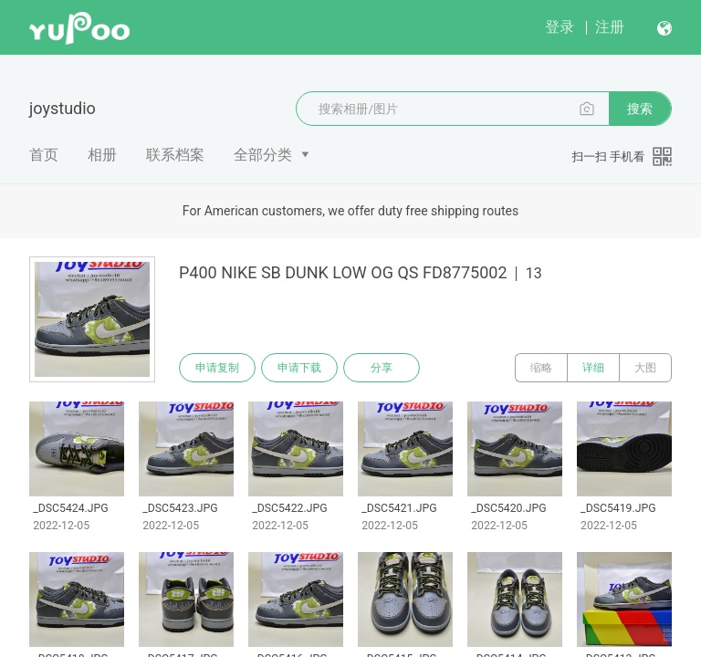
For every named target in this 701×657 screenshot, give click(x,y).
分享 (381, 367)
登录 (559, 27)
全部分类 (263, 154)
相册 (102, 154)
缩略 (541, 367)
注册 (609, 27)
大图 (645, 367)
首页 (43, 154)
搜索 (640, 108)
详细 (593, 367)
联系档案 (175, 154)
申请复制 (217, 367)
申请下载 (299, 367)
